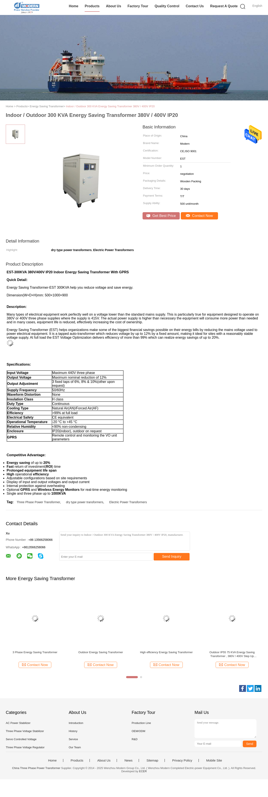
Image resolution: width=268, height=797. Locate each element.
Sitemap (152, 760)
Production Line (141, 723)
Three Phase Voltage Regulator (25, 747)
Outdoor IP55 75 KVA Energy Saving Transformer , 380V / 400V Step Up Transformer (232, 654)
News (128, 760)
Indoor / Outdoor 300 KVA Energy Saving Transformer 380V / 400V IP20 (110, 106)
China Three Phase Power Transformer (36, 768)
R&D (134, 739)
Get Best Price (161, 216)
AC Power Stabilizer (18, 723)
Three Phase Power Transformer (38, 502)
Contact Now (199, 216)
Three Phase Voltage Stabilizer (25, 731)
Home (73, 6)
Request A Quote (224, 6)
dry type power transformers (84, 502)
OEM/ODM (138, 731)
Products (92, 6)
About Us (113, 6)
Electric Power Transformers (128, 502)
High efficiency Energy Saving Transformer (166, 652)
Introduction (76, 723)
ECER (143, 771)
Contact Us (195, 6)
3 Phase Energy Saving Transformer (35, 652)
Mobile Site (214, 760)
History (73, 731)
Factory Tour (138, 6)
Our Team (75, 747)
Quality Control (167, 6)
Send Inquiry (171, 556)
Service (73, 739)
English (257, 5)
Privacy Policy (182, 760)
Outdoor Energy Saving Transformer (100, 652)
